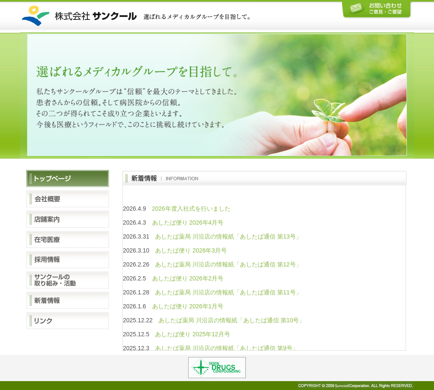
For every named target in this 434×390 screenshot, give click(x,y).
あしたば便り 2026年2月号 (188, 278)
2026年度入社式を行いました (191, 208)
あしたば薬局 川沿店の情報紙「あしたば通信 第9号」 (226, 348)
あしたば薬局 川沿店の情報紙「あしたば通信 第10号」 (232, 320)
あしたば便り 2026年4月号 (188, 222)
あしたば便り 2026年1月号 (188, 306)
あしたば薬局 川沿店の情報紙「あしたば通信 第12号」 (228, 264)
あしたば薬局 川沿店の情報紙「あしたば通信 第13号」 (228, 236)
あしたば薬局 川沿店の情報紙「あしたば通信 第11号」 (228, 292)
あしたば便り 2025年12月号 (192, 334)
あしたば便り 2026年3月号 (191, 250)
